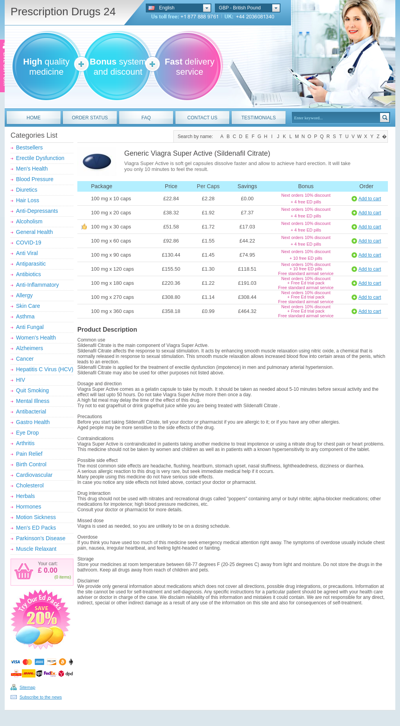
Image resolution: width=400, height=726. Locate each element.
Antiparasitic (31, 264)
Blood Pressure (35, 179)
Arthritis (25, 443)
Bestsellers (29, 147)
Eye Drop (27, 432)
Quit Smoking (32, 390)
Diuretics (26, 190)
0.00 (49, 570)
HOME (34, 117)
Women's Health (36, 337)
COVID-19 (28, 242)
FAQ (146, 117)
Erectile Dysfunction (40, 158)
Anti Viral (27, 253)
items (64, 577)
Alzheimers (29, 348)
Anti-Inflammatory (37, 285)
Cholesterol (30, 485)
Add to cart (369, 198)
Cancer (25, 359)
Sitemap (27, 687)
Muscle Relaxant (36, 549)
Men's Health (32, 168)
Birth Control (31, 464)
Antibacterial (31, 411)
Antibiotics (28, 274)
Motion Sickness (36, 517)
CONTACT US (203, 117)
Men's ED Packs (36, 528)
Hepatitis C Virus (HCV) (44, 369)
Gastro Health (33, 422)
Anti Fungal (30, 327)
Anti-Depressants (37, 211)
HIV (20, 380)
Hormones (28, 506)
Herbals (25, 496)
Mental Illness (33, 401)
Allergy (24, 295)
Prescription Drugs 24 (63, 11)
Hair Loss (27, 200)
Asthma (25, 316)
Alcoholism (29, 221)
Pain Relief (29, 454)
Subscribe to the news (41, 697)
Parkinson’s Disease (41, 538)
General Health (34, 232)
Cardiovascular (34, 475)
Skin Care (28, 306)
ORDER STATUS (90, 117)
